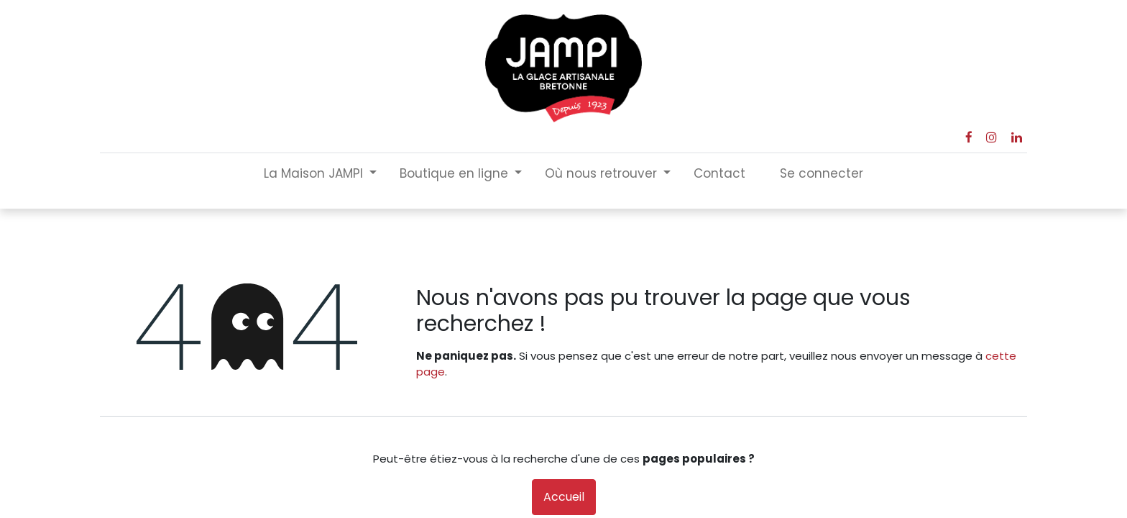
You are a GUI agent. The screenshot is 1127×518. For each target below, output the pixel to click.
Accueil (563, 497)
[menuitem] (719, 174)
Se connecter (821, 173)
